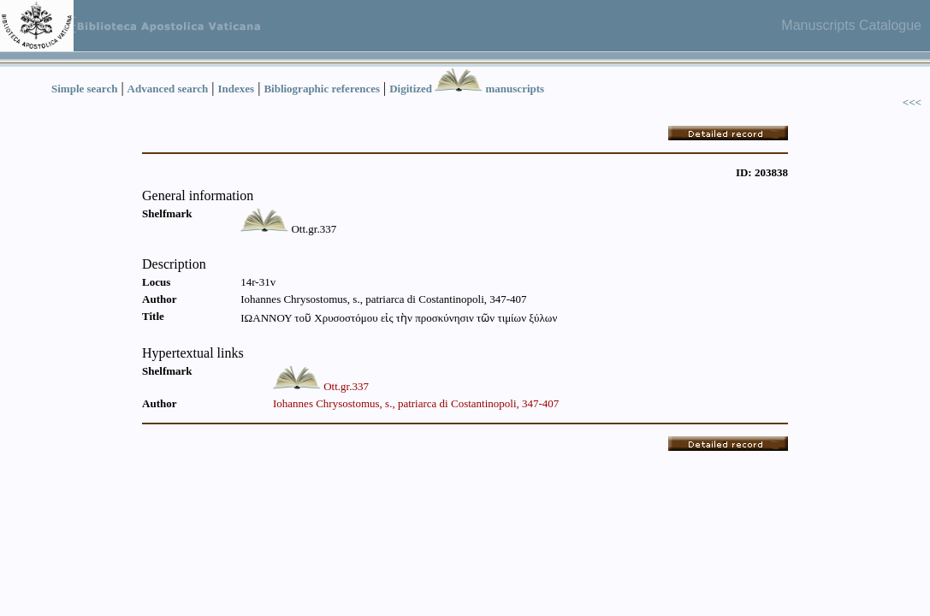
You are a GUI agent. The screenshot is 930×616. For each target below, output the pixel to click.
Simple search (84, 88)
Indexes (236, 88)
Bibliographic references (322, 88)
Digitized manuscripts (466, 88)
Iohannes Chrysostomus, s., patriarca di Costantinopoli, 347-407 (416, 403)
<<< (912, 102)
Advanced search (168, 88)
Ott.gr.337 (346, 386)
